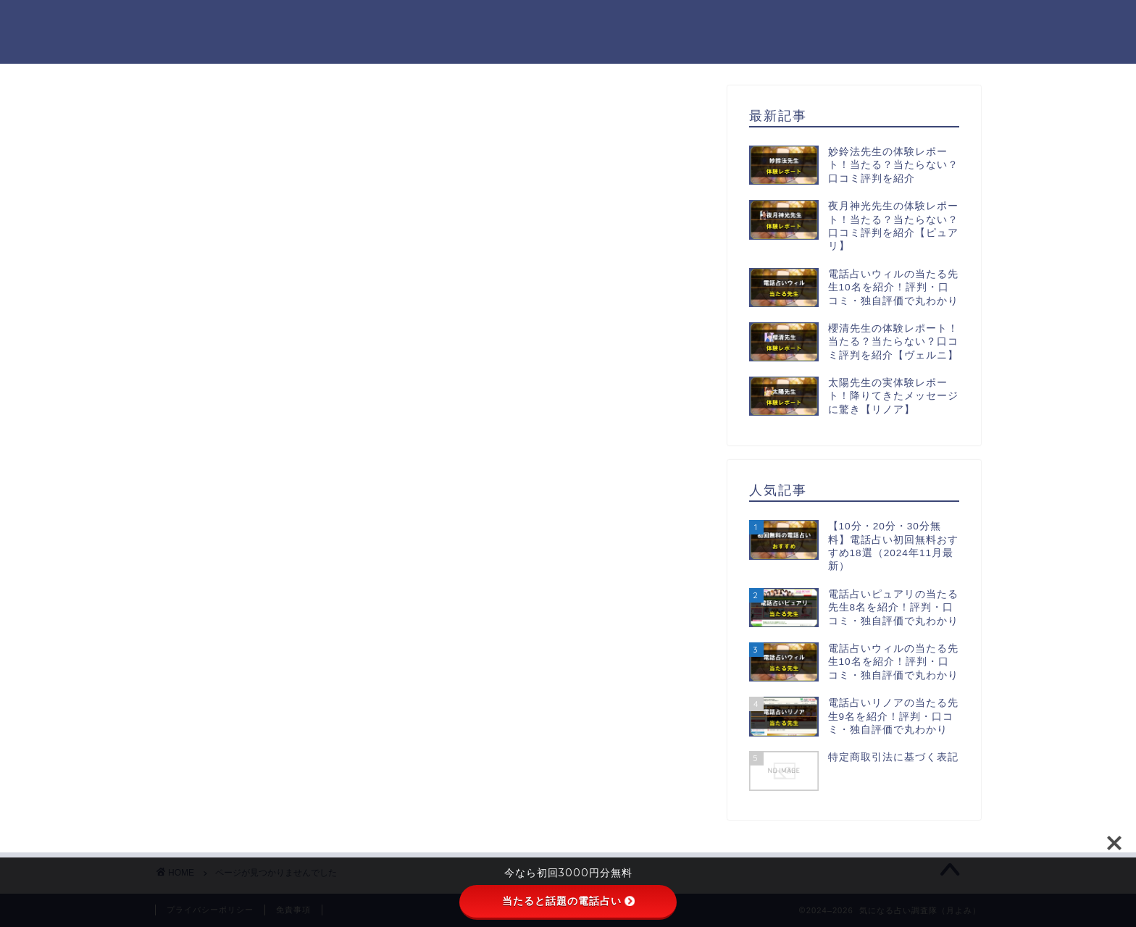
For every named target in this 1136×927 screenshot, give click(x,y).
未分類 (231, 762)
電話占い (237, 781)
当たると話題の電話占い (568, 900)
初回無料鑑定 (250, 743)
